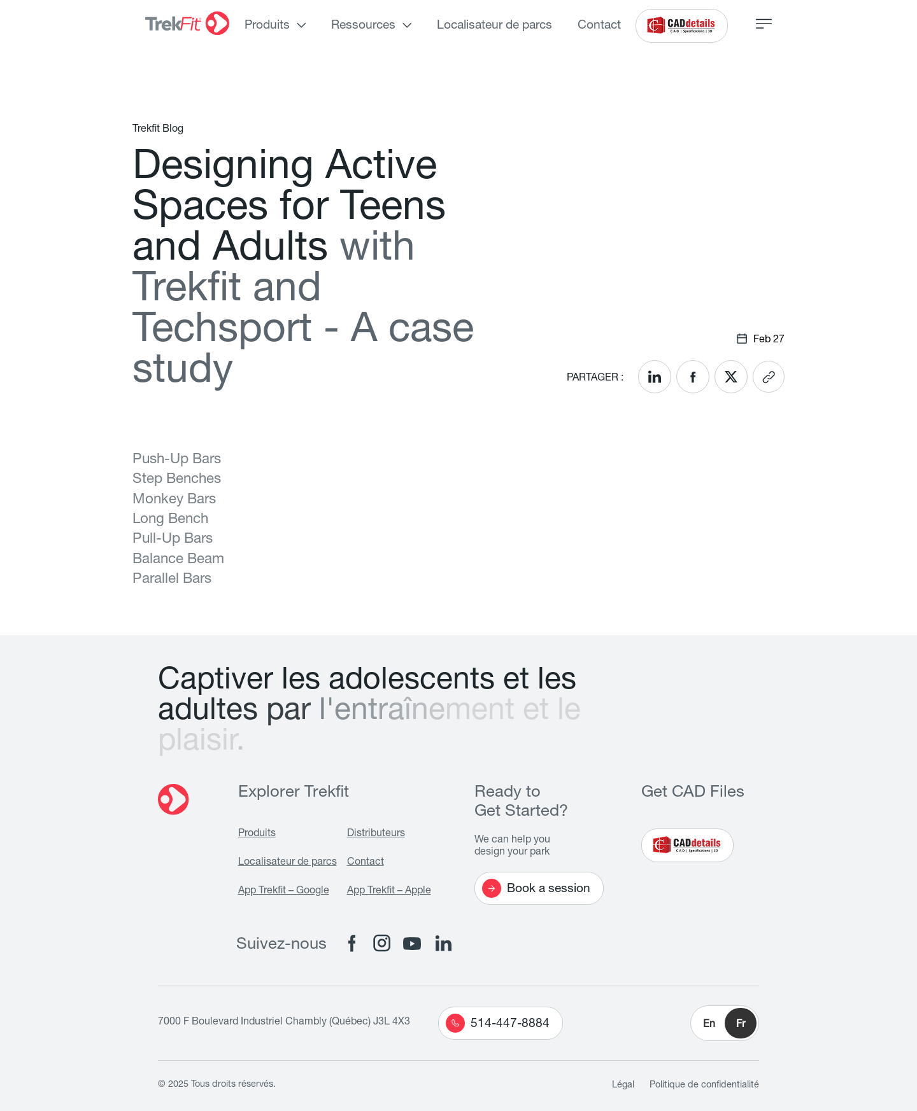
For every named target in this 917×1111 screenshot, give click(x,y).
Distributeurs (376, 834)
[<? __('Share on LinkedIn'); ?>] (654, 376)
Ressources (363, 26)
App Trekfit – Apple (389, 891)
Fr (740, 1025)
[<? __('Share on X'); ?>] (731, 376)
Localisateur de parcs (494, 26)
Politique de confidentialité (704, 1085)
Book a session (536, 888)
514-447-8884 (498, 1023)
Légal (623, 1085)
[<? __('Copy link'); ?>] (769, 377)
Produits (267, 26)
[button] (724, 1023)
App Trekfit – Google (283, 891)
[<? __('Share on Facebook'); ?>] (692, 376)
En (709, 1025)
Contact (599, 26)
